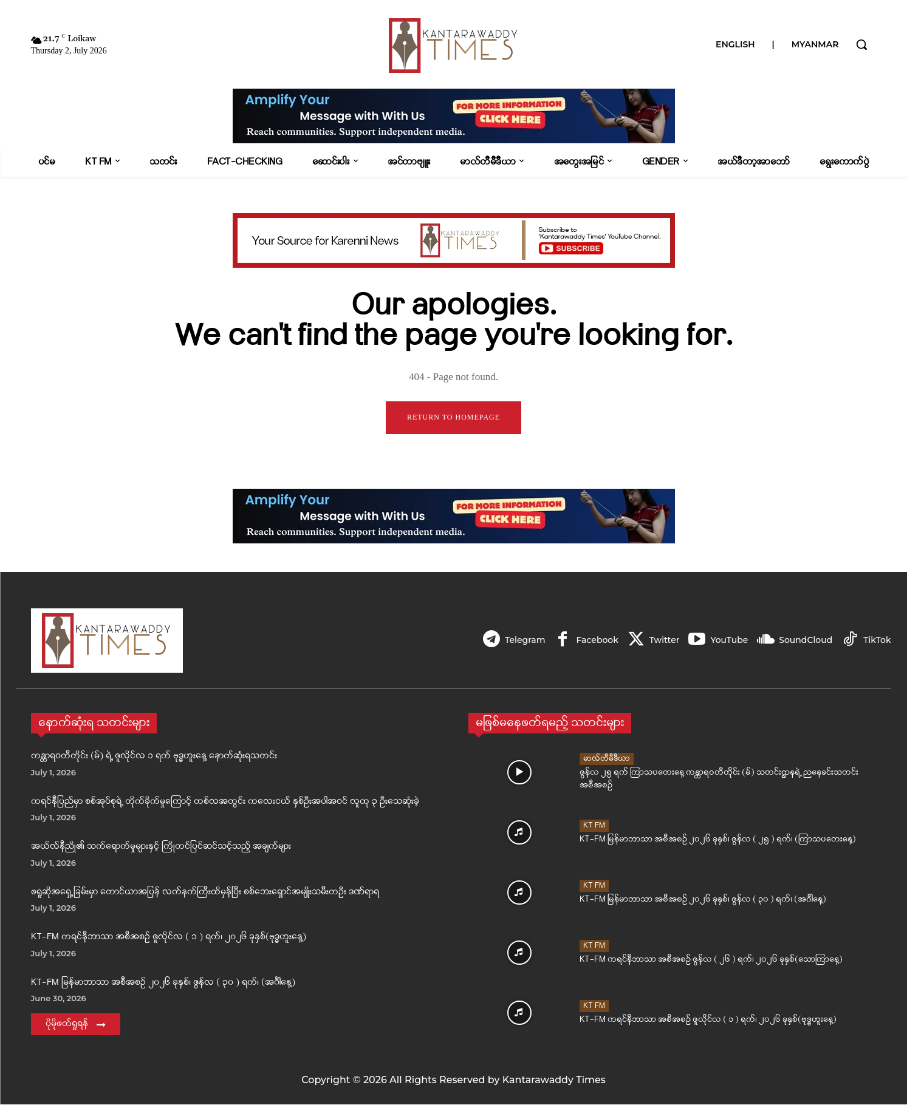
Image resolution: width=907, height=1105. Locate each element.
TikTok (877, 640)
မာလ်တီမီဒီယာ (606, 759)
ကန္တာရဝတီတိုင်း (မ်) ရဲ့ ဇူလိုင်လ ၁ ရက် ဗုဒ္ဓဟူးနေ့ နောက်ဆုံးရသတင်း (154, 756)
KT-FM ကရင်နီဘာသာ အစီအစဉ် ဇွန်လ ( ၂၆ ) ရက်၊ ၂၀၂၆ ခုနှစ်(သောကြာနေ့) (711, 960)
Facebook (592, 640)
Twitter (661, 640)
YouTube (726, 640)
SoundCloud (804, 640)
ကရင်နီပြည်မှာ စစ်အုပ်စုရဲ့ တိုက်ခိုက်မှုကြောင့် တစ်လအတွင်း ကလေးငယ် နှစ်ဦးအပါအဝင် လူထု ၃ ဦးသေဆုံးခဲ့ (225, 802)
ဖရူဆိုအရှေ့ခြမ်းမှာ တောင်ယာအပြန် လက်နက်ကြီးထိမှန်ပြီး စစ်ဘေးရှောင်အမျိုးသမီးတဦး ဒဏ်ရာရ (205, 892)
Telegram (519, 640)
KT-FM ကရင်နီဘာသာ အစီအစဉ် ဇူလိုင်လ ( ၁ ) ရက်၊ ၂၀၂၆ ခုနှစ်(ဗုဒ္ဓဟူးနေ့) (168, 937)
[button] (861, 44)
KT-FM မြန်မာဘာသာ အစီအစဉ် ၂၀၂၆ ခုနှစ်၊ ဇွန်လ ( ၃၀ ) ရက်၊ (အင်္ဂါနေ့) (163, 983)
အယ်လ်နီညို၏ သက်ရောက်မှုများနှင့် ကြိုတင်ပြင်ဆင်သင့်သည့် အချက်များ (161, 847)
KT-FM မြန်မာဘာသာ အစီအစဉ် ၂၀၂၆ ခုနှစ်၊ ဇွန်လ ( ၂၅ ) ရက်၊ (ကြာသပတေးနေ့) (718, 840)
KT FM (594, 826)
